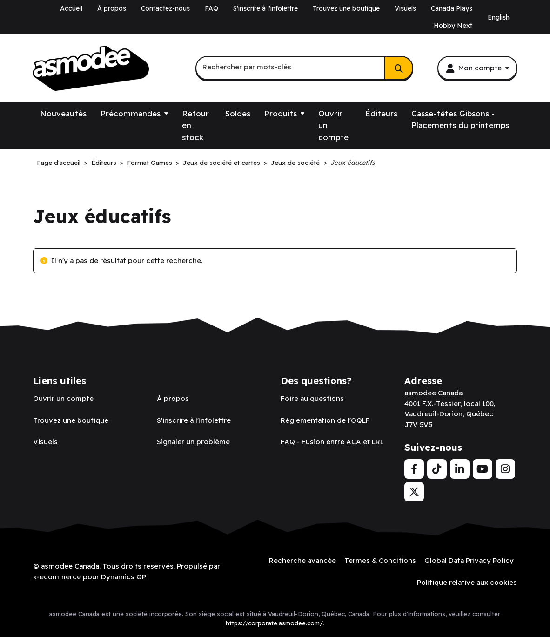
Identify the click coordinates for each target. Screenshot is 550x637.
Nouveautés (63, 113)
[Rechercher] (398, 68)
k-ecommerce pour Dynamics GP (89, 576)
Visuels (405, 8)
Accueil (71, 8)
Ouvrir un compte (333, 125)
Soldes (237, 113)
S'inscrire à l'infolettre (265, 8)
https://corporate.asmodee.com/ (274, 623)
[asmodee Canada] (91, 68)
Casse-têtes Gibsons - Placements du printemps (460, 119)
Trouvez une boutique (346, 8)
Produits (280, 113)
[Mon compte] (477, 68)
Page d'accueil (58, 162)
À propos (111, 8)
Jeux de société (295, 162)
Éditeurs (381, 113)
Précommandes (131, 113)
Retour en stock (195, 125)
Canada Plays (451, 8)
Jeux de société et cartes (221, 162)
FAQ (211, 8)
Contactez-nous (165, 8)
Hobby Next (453, 25)
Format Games (149, 162)
